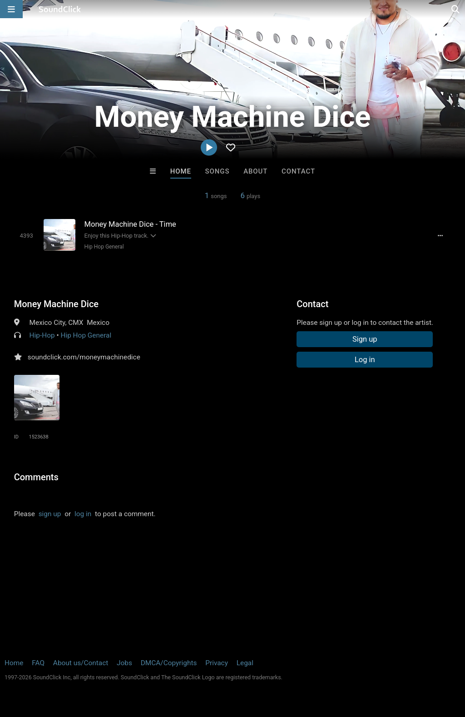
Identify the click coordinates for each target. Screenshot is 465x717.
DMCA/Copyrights (169, 663)
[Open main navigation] (11, 9)
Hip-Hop (42, 335)
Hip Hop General (104, 247)
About (255, 171)
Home (180, 171)
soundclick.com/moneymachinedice (84, 357)
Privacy (216, 663)
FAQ (38, 663)
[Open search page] (456, 9)
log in (82, 514)
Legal (245, 663)
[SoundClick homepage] (60, 9)
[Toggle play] (26, 235)
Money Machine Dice (56, 304)
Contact (298, 171)
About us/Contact (80, 663)
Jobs (124, 663)
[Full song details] (440, 235)
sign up (50, 514)
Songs (217, 171)
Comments (36, 477)
